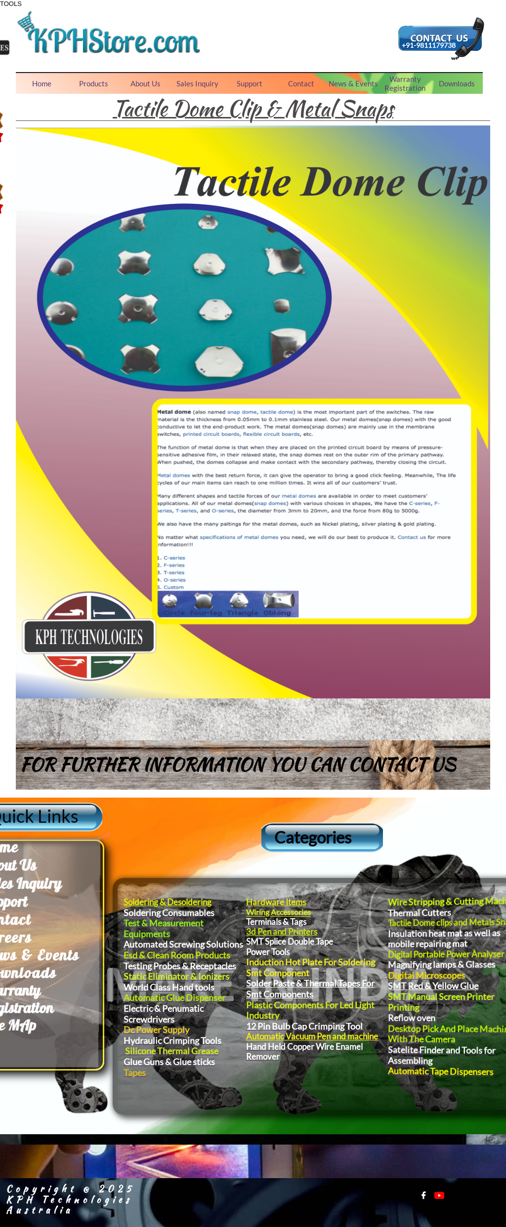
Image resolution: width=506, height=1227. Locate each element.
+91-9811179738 (429, 45)
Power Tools (303, 952)
